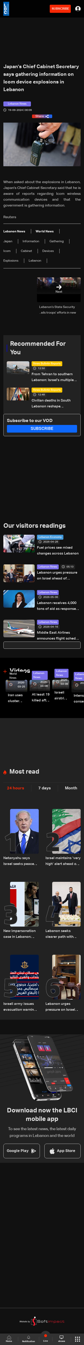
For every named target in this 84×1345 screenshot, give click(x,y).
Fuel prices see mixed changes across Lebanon (58, 550)
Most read (24, 772)
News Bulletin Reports (47, 363)
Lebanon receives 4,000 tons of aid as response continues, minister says (57, 606)
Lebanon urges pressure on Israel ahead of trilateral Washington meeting (57, 576)
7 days (44, 788)
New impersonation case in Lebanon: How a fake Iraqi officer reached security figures (19, 934)
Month (71, 788)
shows (61, 1339)
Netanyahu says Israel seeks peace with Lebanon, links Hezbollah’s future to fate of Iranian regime (20, 861)
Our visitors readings (34, 526)
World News (13, 676)
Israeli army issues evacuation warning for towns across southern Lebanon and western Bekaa (19, 1007)
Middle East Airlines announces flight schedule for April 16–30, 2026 (59, 636)
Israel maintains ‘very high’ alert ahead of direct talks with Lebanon (63, 861)
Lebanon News (48, 567)
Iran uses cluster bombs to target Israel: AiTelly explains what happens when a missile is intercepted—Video (17, 699)
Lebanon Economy (50, 537)
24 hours (15, 788)
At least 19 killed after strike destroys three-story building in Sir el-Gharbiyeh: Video (41, 698)
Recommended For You (38, 348)
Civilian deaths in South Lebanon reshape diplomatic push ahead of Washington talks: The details (53, 404)
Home (9, 1339)
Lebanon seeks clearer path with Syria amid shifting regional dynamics (61, 934)
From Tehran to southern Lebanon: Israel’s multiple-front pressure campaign (53, 378)
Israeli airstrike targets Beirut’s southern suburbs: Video (61, 696)
